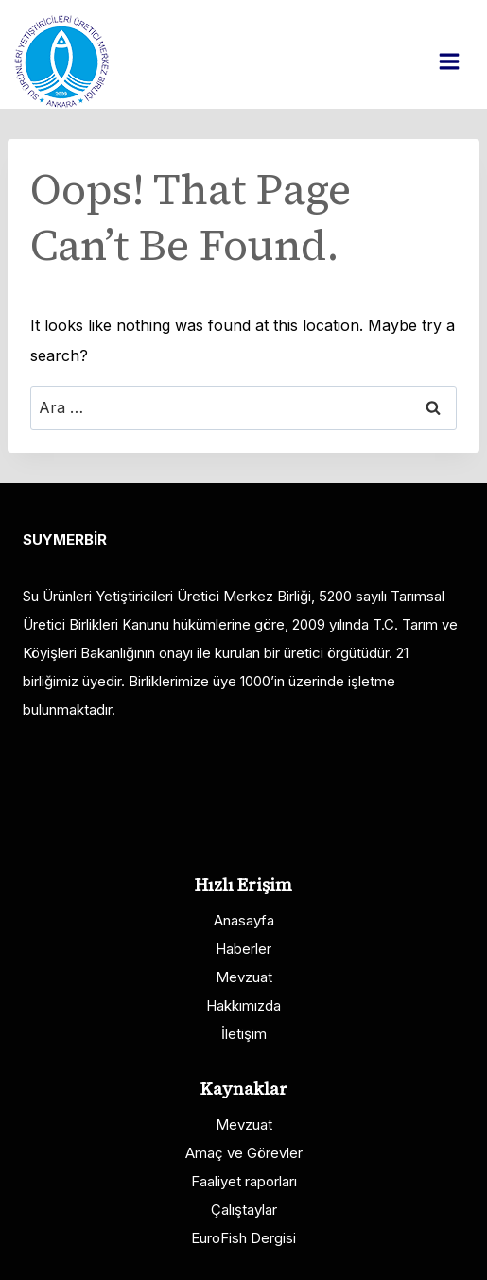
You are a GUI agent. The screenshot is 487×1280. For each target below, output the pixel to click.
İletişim (244, 1034)
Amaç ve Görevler (244, 1153)
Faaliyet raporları (244, 1181)
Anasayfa (244, 920)
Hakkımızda (243, 1005)
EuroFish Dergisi (243, 1238)
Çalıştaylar (244, 1210)
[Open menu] (458, 61)
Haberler (243, 949)
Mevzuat (244, 977)
